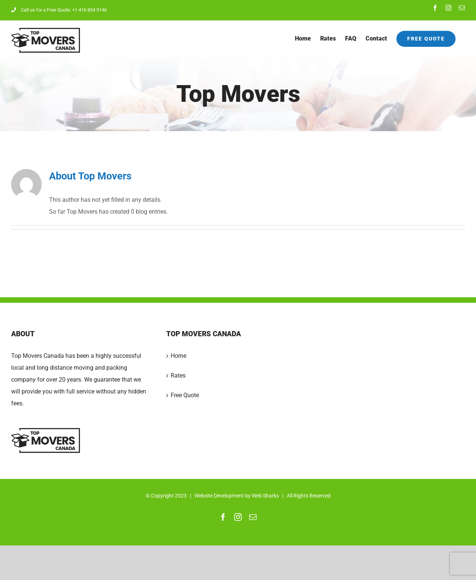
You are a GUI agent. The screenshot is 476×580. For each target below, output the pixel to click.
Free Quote (185, 395)
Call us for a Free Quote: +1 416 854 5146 (59, 10)
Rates (178, 375)
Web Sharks (265, 496)
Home (178, 355)
